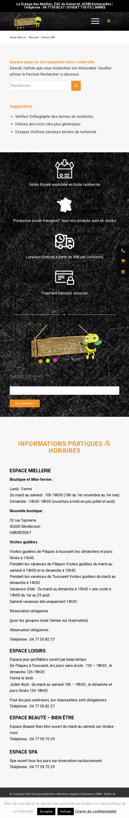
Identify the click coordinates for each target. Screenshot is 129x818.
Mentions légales (68, 794)
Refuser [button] (65, 811)
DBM (99, 794)
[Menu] (92, 21)
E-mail (16, 384)
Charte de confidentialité (95, 811)
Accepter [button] (46, 811)
